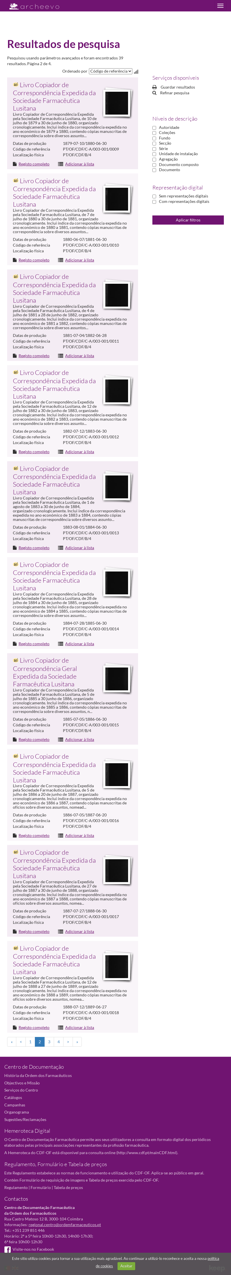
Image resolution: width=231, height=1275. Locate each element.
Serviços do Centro (21, 1090)
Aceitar (126, 1266)
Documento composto (179, 164)
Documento (169, 169)
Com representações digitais (184, 201)
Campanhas (14, 1104)
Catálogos (13, 1097)
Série (163, 148)
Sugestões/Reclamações (25, 1119)
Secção (165, 143)
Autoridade (169, 127)
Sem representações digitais (183, 195)
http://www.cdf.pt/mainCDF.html (147, 1152)
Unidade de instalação (178, 153)
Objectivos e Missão (22, 1082)
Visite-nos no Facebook (29, 1249)
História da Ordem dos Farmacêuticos (38, 1075)
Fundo (164, 137)
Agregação (168, 159)
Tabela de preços (68, 1187)
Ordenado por (74, 71)
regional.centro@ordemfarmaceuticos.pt (65, 1224)
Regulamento (16, 1187)
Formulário (41, 1187)
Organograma (16, 1112)
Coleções (167, 132)
